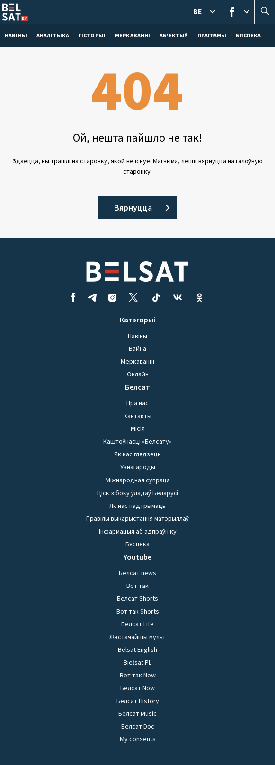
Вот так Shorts (137, 611)
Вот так (137, 585)
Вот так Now (138, 675)
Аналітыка (52, 35)
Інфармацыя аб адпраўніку (138, 531)
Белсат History (137, 700)
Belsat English (137, 649)
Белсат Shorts (137, 598)
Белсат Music (137, 713)
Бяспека (248, 35)
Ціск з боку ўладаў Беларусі (137, 493)
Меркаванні (137, 361)
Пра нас (137, 403)
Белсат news (137, 573)
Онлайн (138, 374)
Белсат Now (137, 688)
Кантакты (137, 415)
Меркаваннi (132, 35)
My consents (138, 739)
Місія (138, 428)
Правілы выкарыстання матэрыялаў (137, 518)
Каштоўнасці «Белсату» (137, 441)
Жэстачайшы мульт (137, 636)
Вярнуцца (133, 207)
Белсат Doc (137, 726)
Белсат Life (137, 624)
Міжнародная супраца (138, 480)
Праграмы (211, 35)
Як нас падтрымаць (137, 505)
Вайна (137, 348)
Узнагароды (137, 467)
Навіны (137, 335)
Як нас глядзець (137, 454)
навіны (16, 35)
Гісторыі (92, 35)
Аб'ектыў (174, 35)
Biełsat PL (137, 662)
